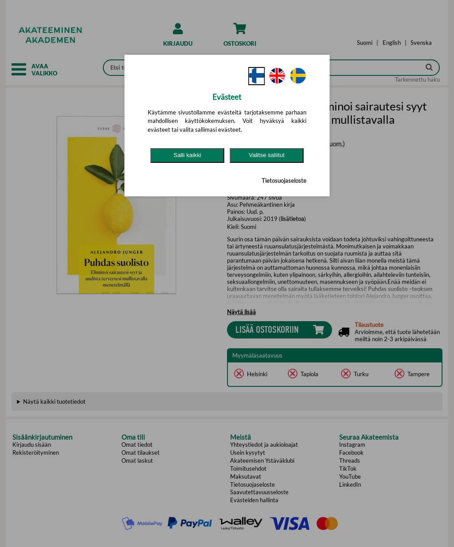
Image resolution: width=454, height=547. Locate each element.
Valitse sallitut (267, 155)
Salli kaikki (187, 155)
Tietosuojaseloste (284, 180)
